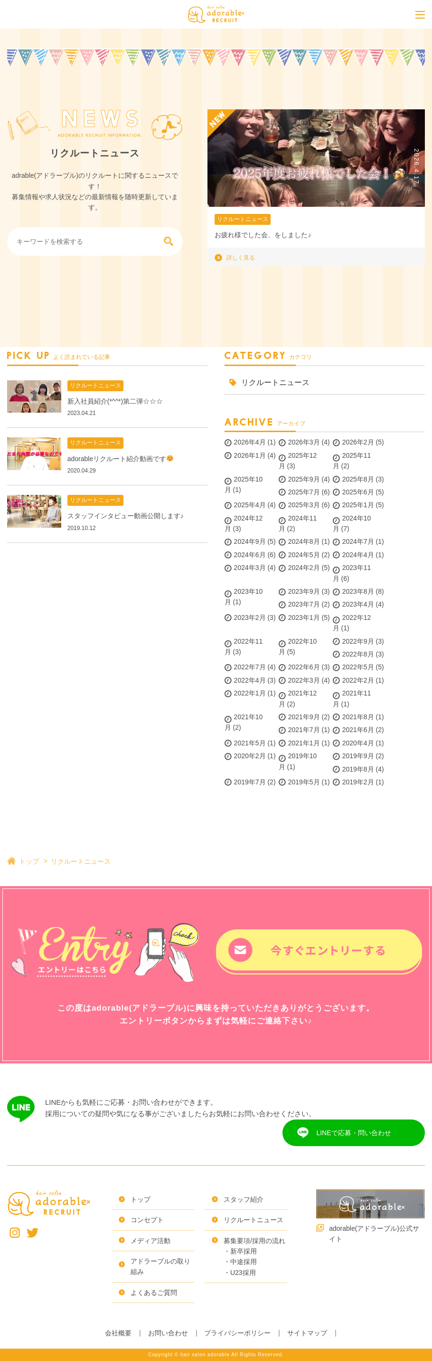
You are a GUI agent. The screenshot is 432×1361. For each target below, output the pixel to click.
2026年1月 (250, 455)
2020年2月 (250, 756)
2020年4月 (358, 743)
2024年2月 (304, 567)
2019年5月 (304, 782)
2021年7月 (304, 730)
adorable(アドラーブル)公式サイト (374, 1234)
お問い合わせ (168, 1333)
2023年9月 (304, 591)
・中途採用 (240, 1261)
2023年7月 (304, 604)
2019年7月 (250, 782)
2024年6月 (250, 555)
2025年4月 (250, 505)
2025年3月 (304, 505)
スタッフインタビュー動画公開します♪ (125, 516)
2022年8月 (358, 654)
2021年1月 (304, 743)
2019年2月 (358, 782)
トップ (29, 861)
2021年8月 (358, 717)
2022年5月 (358, 667)
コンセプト (147, 1220)
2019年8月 (358, 769)
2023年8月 (358, 591)
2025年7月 (304, 492)
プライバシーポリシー (237, 1333)
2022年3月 (304, 680)
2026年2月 (358, 442)
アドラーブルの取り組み (160, 1266)
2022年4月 (250, 680)
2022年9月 (358, 641)
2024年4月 (358, 555)
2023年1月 (304, 617)
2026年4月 (250, 442)
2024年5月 (304, 555)
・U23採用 (240, 1272)
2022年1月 (250, 693)
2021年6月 (358, 730)
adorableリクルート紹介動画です (120, 459)
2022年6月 (304, 667)
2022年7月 (250, 667)
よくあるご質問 (154, 1292)
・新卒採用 (240, 1251)
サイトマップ (307, 1333)
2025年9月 (304, 479)
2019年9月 (358, 756)
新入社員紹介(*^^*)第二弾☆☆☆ (115, 401)
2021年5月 (250, 743)
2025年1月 (358, 505)
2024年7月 (358, 541)
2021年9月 (304, 717)
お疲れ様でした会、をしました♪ (263, 235)
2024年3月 (250, 567)
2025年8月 (358, 479)
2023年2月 (250, 617)
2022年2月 (358, 680)
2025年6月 (358, 492)
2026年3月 (304, 442)
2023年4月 (358, 604)
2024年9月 (250, 541)
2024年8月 (304, 541)
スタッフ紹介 (243, 1199)
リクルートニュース (242, 219)
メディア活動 (150, 1241)
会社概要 (118, 1333)
